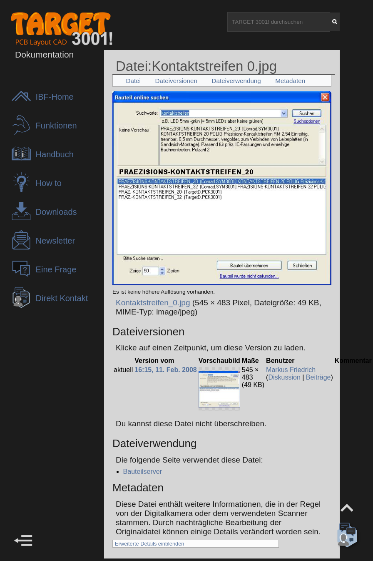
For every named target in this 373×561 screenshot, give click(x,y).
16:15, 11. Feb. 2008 (165, 369)
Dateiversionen (176, 80)
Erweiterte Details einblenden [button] (149, 544)
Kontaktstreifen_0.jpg (153, 302)
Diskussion (284, 377)
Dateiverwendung (236, 80)
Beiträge (318, 377)
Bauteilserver (142, 471)
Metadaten (290, 80)
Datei (133, 80)
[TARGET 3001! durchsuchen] (279, 22)
